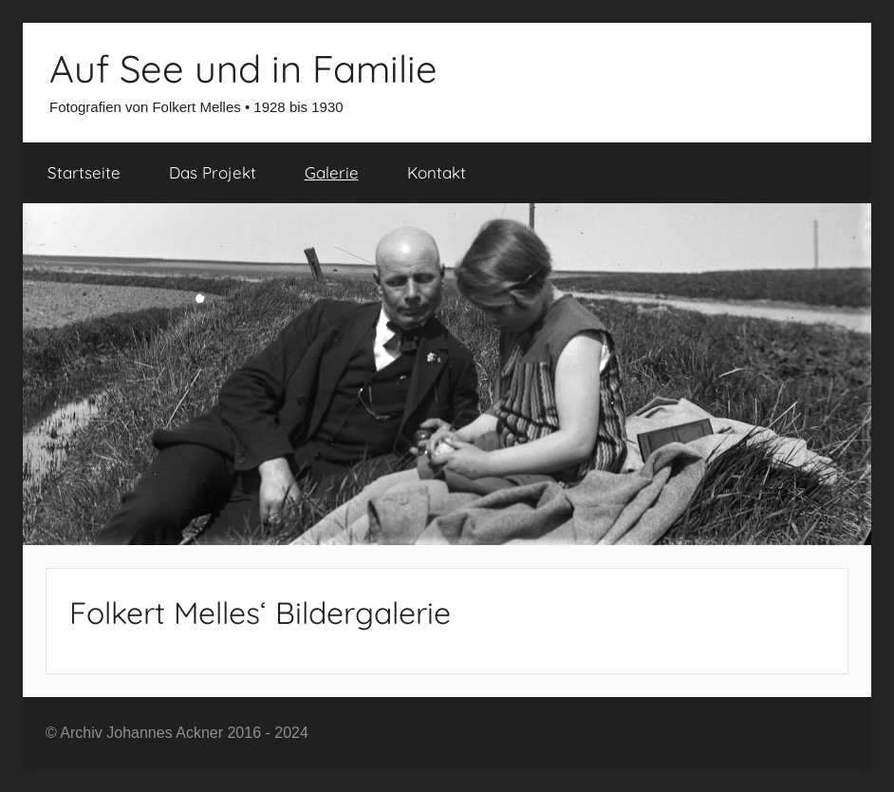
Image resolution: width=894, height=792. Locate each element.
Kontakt (436, 172)
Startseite (84, 172)
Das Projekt (212, 172)
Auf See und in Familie (243, 68)
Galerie (332, 172)
